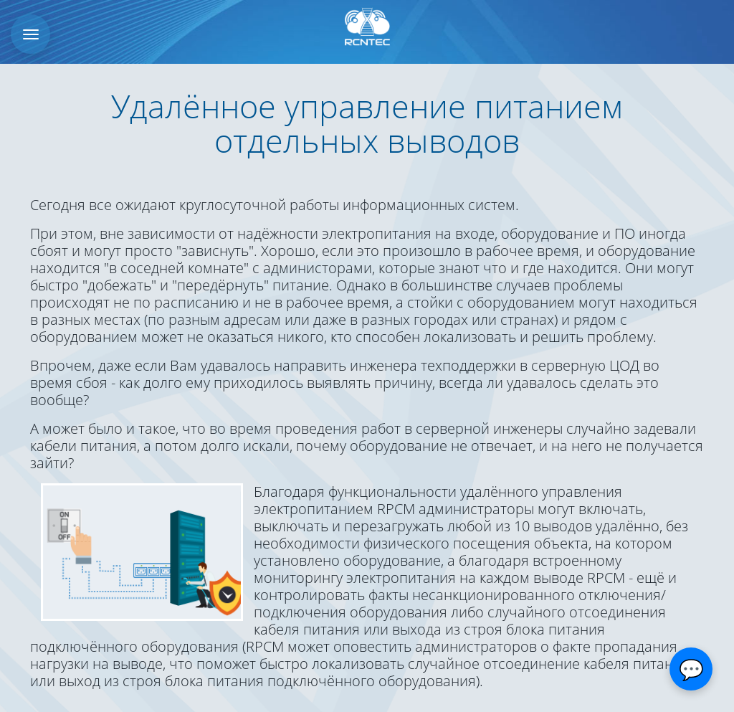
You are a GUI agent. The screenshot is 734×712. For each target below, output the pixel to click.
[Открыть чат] (690, 668)
